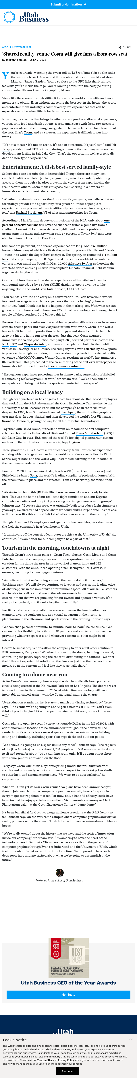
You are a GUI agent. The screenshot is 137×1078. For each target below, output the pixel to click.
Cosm (28, 132)
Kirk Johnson (56, 289)
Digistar (74, 442)
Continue (67, 1071)
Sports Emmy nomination (66, 366)
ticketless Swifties (80, 263)
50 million (100, 246)
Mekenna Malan (16, 59)
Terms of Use (45, 1060)
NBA (5, 344)
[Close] (131, 1040)
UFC (13, 344)
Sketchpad (68, 412)
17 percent (69, 234)
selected (90, 349)
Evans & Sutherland (89, 433)
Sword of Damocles (15, 421)
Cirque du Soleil (35, 344)
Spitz (33, 475)
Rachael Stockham (29, 212)
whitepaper (104, 362)
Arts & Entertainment (16, 46)
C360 (66, 340)
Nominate (68, 994)
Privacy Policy (66, 1060)
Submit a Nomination (68, 4)
